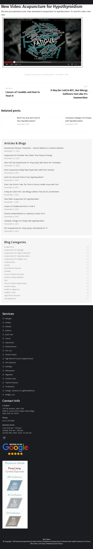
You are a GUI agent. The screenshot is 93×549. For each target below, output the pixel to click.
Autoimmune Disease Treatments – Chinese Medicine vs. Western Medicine (34, 148)
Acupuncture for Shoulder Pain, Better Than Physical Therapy (28, 155)
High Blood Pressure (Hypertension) (19, 358)
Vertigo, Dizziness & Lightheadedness (20, 390)
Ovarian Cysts (10, 378)
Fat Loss (8, 350)
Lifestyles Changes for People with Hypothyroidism (78, 119)
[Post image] (8, 122)
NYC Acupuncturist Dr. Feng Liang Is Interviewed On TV (25, 228)
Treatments (9, 386)
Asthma (8, 330)
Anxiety (8, 322)
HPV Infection (10, 362)
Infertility (8, 366)
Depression (9, 342)
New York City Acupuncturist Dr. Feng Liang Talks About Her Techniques (32, 162)
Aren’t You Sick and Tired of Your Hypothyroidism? (28, 119)
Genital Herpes (11, 354)
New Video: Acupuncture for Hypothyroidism (21, 199)
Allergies (8, 318)
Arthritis (8, 326)
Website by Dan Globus (54, 544)
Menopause (10, 370)
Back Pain (9, 334)
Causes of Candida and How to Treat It (19, 206)
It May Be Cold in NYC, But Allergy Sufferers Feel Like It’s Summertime (31, 192)
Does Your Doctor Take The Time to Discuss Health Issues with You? (31, 184)
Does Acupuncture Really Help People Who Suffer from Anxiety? (29, 170)
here (3, 14)
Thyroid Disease (11, 382)
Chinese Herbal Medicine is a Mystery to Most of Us (24, 213)
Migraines (9, 374)
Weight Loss (10, 394)
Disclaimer (46, 541)
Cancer (8, 338)
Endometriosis (10, 346)
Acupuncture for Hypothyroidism (42, 74)
